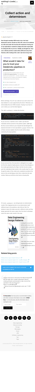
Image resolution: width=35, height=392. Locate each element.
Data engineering (17, 323)
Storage (17, 327)
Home (3, 31)
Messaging (17, 329)
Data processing (17, 325)
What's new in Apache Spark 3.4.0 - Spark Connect (14, 262)
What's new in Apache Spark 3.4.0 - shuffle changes (14, 260)
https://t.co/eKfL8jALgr (9, 284)
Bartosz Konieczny (25, 21)
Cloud (17, 331)
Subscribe (8, 307)
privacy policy (6, 343)
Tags (17, 339)
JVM (17, 333)
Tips (17, 337)
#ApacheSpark (26, 277)
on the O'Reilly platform (27, 233)
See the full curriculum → (10, 91)
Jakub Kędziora (19, 345)
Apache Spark (15, 21)
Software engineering (17, 335)
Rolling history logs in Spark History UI (11, 258)
